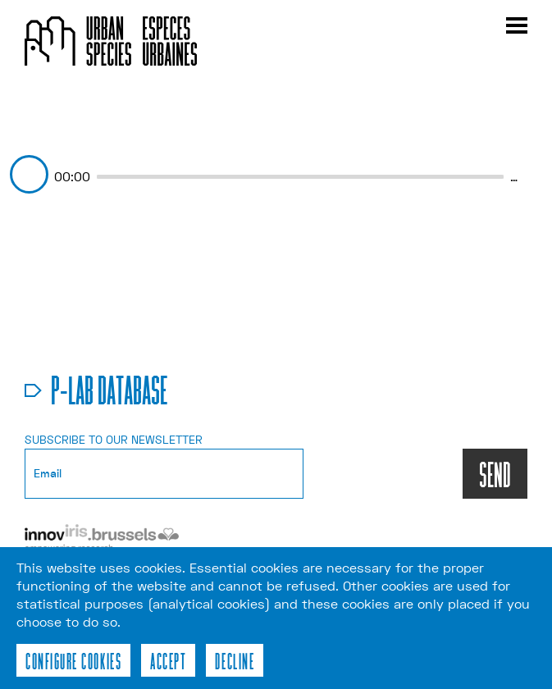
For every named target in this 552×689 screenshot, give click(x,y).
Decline (234, 660)
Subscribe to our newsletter (114, 439)
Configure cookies (73, 660)
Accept (168, 660)
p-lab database (109, 389)
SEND (495, 473)
